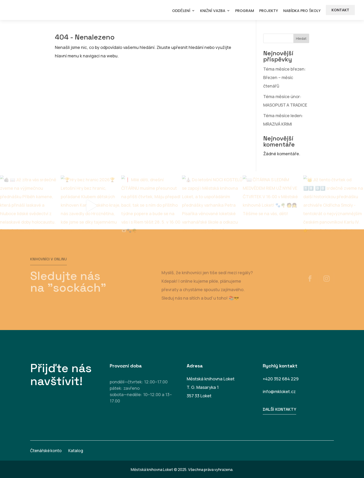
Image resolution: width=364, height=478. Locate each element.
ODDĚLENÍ (181, 10)
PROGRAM (244, 10)
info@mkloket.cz (279, 391)
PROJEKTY (268, 10)
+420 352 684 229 (281, 379)
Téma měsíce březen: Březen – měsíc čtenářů (284, 77)
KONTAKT (340, 10)
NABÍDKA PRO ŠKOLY (302, 10)
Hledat (301, 38)
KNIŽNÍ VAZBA (212, 10)
